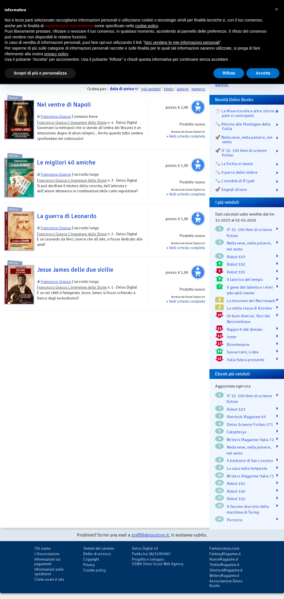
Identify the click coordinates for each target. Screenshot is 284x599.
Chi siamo (42, 548)
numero (198, 88)
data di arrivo (122, 88)
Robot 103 (236, 256)
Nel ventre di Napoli (64, 104)
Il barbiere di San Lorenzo (250, 460)
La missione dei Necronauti (251, 300)
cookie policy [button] (146, 26)
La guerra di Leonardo (66, 216)
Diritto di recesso (97, 553)
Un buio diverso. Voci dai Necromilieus (248, 318)
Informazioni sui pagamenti (47, 561)
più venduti (151, 88)
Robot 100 (236, 491)
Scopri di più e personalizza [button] (40, 73)
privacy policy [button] (56, 54)
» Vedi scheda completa (185, 136)
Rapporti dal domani (244, 329)
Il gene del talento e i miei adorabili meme (250, 290)
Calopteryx (236, 431)
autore (182, 88)
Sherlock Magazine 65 (246, 416)
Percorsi (234, 519)
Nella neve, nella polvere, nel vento (249, 246)
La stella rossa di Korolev (249, 308)
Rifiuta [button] (229, 73)
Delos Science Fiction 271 (250, 424)
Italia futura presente (245, 359)
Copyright (91, 559)
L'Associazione (46, 553)
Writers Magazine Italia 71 (250, 476)
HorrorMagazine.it (223, 559)
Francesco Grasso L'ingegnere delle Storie (72, 122)
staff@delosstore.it (150, 535)
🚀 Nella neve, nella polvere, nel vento (244, 139)
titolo (169, 88)
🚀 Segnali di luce (231, 189)
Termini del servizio (98, 548)
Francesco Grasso (56, 116)
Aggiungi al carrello (198, 107)
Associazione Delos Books (225, 583)
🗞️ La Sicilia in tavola (234, 163)
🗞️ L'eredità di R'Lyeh (234, 181)
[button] (276, 9)
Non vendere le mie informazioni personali (181, 42)
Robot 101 (236, 272)
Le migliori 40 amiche (66, 162)
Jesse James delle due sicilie (75, 269)
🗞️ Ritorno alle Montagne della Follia (243, 126)
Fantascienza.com (224, 548)
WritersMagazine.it (224, 575)
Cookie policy (94, 570)
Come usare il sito (49, 579)
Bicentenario (238, 344)
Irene (231, 336)
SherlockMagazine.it (225, 570)
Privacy (89, 564)
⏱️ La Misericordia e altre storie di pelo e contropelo (246, 113)
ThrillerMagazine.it (224, 564)
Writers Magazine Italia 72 (250, 439)
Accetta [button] (263, 73)
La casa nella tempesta (247, 468)
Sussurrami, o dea (242, 352)
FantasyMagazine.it (225, 553)
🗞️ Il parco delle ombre (236, 172)
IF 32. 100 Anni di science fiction (249, 232)
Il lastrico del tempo (245, 279)
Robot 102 (236, 264)
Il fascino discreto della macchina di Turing (248, 509)
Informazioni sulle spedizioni (49, 571)
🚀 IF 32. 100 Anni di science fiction (241, 152)
